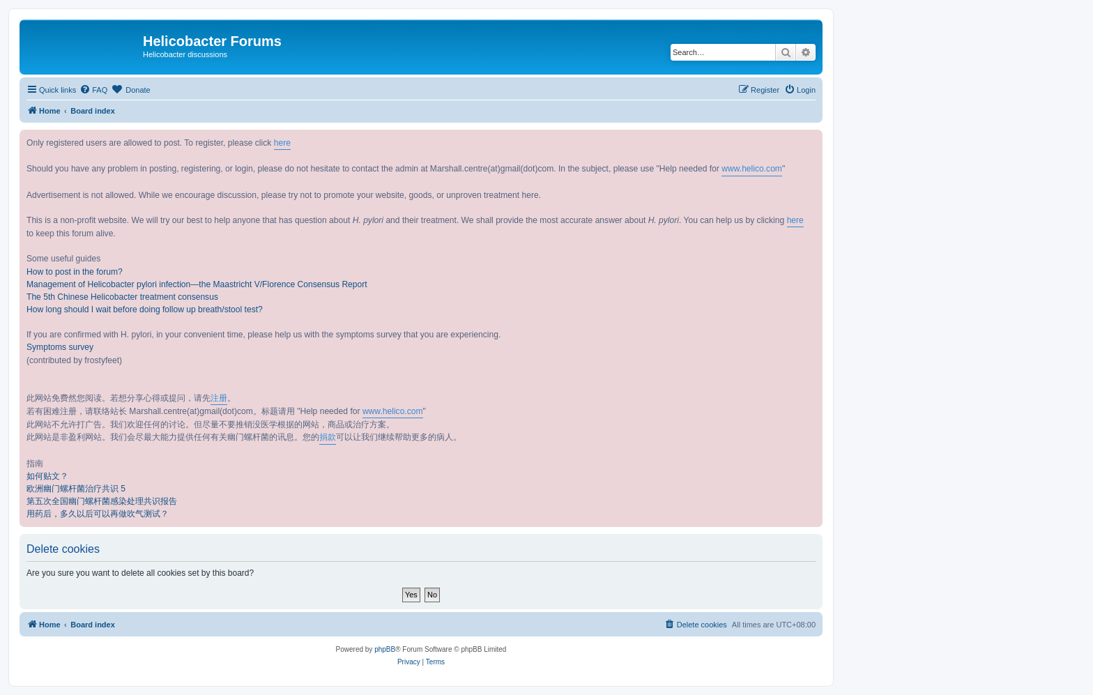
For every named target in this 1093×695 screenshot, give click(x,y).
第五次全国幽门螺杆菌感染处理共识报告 (101, 501)
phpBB (384, 649)
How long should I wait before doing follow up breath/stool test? (144, 309)
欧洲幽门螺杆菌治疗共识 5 (75, 489)
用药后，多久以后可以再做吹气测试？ (97, 514)
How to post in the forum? (74, 272)
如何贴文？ (47, 476)
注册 (219, 398)
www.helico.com (751, 169)
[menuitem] (93, 90)
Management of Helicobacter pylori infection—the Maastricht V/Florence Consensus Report (196, 284)
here (282, 143)
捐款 (327, 437)
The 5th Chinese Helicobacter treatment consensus (122, 297)
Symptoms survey (59, 347)
